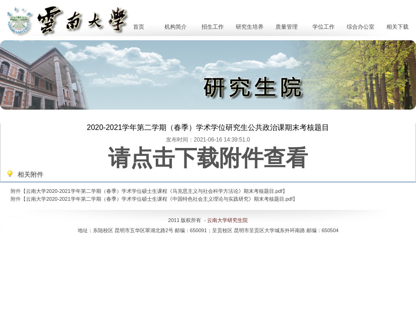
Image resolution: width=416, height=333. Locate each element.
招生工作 (213, 27)
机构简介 (176, 27)
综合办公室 (360, 27)
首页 (138, 27)
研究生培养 (249, 27)
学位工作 (323, 27)
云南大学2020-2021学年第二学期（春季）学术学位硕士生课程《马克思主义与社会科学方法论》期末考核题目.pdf (154, 191)
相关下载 (397, 27)
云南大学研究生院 (227, 220)
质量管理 (286, 27)
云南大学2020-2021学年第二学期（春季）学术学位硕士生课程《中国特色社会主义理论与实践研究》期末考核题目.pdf (159, 199)
